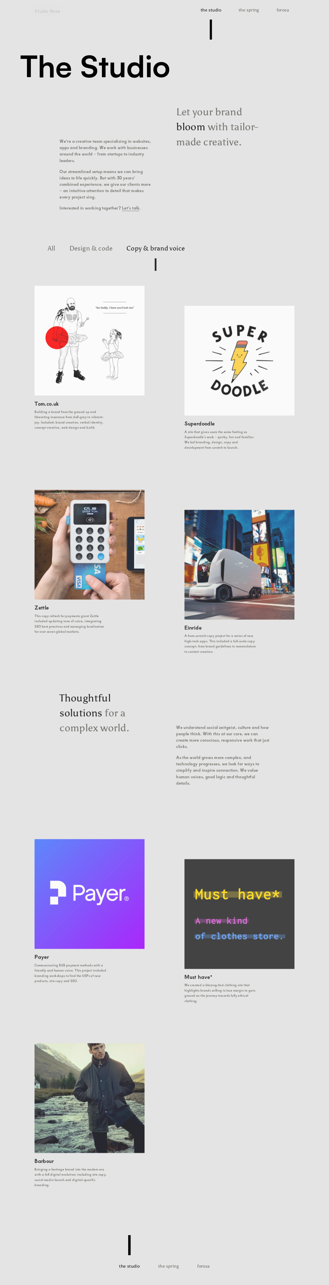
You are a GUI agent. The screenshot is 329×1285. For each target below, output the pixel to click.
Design (91, 248)
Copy (155, 248)
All (51, 248)
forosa (283, 10)
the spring (249, 10)
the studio (211, 10)
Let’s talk (130, 207)
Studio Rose (47, 11)
